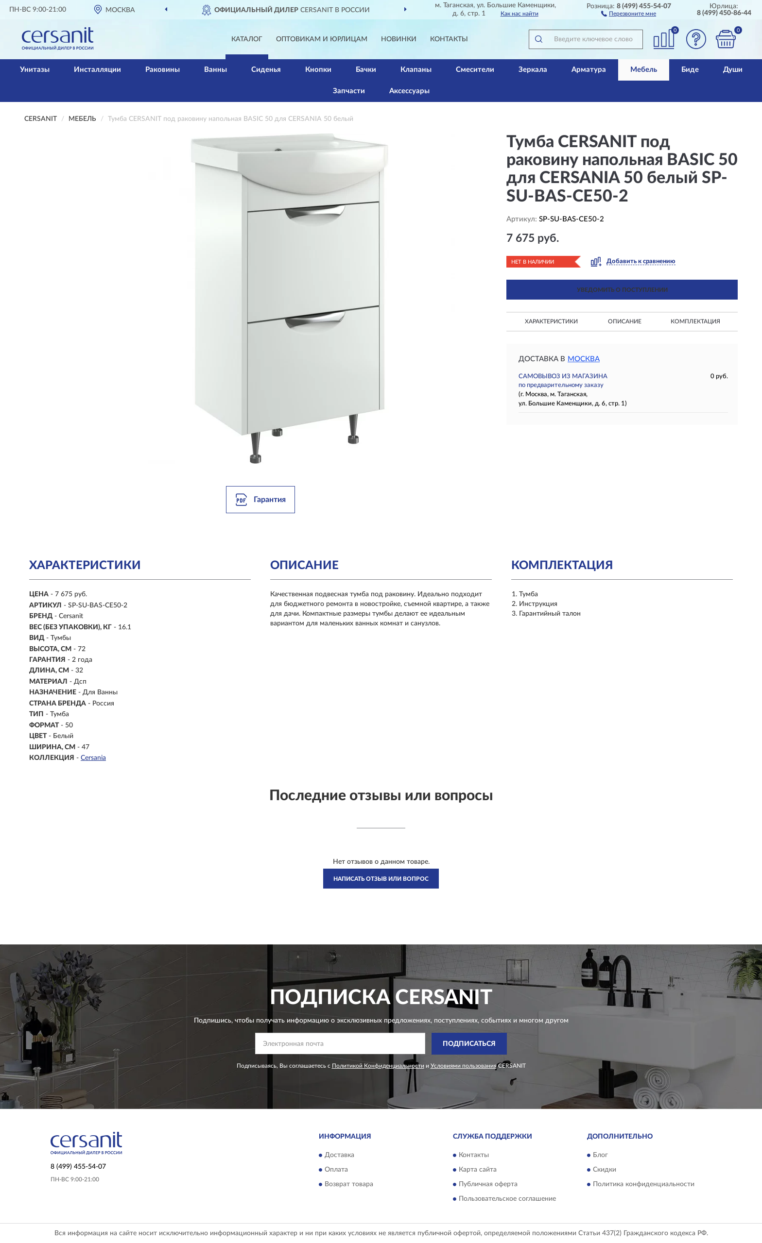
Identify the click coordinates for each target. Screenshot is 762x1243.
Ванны (215, 69)
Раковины (162, 69)
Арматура (589, 69)
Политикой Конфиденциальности (378, 1066)
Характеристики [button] (551, 321)
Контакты (449, 39)
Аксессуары (409, 91)
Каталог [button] (246, 39)
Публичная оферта (488, 1184)
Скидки (604, 1170)
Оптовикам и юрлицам (321, 39)
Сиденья (266, 69)
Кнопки (318, 69)
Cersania (93, 758)
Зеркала (533, 69)
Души (733, 69)
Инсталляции (97, 69)
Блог (600, 1155)
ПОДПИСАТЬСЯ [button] (469, 1044)
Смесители (475, 69)
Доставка (339, 1155)
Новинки (398, 39)
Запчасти (349, 91)
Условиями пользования (464, 1066)
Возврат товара (349, 1184)
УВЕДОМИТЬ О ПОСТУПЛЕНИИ (622, 290)
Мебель (643, 69)
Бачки (366, 69)
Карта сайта (478, 1170)
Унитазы (35, 69)
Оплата (336, 1170)
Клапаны (416, 69)
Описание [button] (624, 321)
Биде (690, 69)
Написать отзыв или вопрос (381, 879)
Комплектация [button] (695, 321)
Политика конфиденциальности (643, 1184)
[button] (628, 13)
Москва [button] (584, 359)
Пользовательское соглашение (507, 1199)
